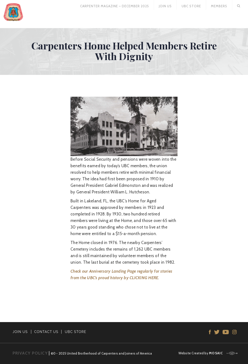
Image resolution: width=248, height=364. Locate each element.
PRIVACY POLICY (30, 353)
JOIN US (20, 332)
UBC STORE (75, 332)
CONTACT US (46, 332)
